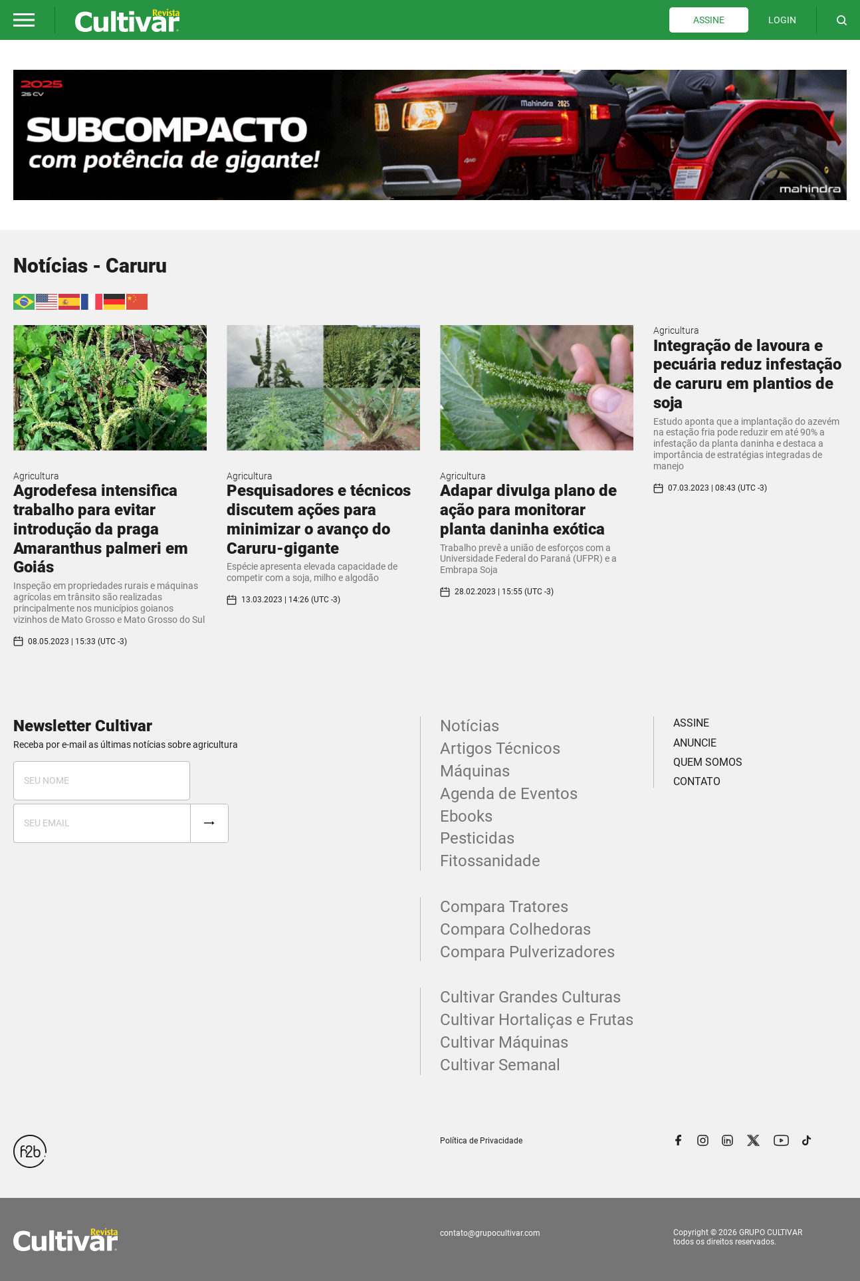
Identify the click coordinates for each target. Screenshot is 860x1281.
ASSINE (708, 20)
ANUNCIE (694, 743)
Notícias (469, 726)
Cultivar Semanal (500, 1065)
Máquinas (475, 771)
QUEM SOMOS (707, 762)
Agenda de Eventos (509, 793)
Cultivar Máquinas (504, 1042)
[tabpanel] (430, 135)
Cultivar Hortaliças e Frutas (536, 1019)
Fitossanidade (490, 861)
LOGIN (782, 20)
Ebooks (466, 816)
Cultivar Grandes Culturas (530, 997)
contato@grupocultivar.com (490, 1233)
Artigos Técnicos (500, 748)
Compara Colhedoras (515, 929)
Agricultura (36, 476)
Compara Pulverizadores (527, 952)
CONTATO (696, 781)
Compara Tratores (504, 906)
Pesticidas (477, 838)
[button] (24, 20)
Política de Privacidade (481, 1140)
